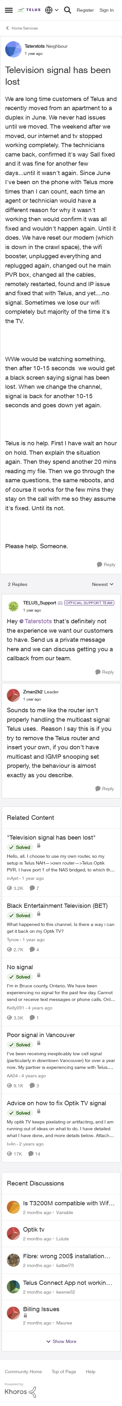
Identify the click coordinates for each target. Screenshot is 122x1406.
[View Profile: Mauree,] (13, 1313)
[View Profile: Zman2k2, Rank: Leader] (13, 695)
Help (90, 1371)
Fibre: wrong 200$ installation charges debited (63, 1256)
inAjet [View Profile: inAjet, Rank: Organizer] (12, 878)
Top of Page (64, 1371)
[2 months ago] (37, 1212)
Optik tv (34, 1229)
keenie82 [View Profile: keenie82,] (65, 1291)
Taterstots (38, 621)
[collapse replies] (61, 597)
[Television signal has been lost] (32, 610)
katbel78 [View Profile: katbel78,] (65, 1265)
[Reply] (106, 564)
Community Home (23, 1371)
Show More (61, 1341)
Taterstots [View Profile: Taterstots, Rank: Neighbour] (35, 46)
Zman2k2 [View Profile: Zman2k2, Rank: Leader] (33, 691)
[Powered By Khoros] (61, 1390)
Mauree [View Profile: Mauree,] (64, 1322)
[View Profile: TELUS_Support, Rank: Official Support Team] (13, 606)
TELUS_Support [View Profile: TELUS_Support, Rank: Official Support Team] (39, 602)
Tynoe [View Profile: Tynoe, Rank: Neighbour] (13, 939)
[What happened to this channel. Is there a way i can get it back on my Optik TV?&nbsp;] (61, 927)
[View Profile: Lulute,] (13, 1233)
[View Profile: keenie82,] (13, 1286)
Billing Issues (41, 1308)
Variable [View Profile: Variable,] (64, 1212)
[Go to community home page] (30, 10)
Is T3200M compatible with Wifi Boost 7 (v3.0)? (66, 1203)
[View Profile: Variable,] (13, 1207)
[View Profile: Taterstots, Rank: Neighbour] (13, 49)
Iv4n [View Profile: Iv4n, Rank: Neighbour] (11, 1143)
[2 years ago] (30, 1143)
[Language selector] (51, 10)
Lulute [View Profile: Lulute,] (62, 1238)
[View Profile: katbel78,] (13, 1260)
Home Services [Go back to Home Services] (21, 28)
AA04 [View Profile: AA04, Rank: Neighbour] (12, 1075)
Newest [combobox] (103, 584)
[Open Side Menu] (9, 10)
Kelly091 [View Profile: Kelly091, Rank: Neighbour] (15, 1007)
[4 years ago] (39, 1007)
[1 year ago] (32, 878)
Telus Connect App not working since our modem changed (66, 1283)
